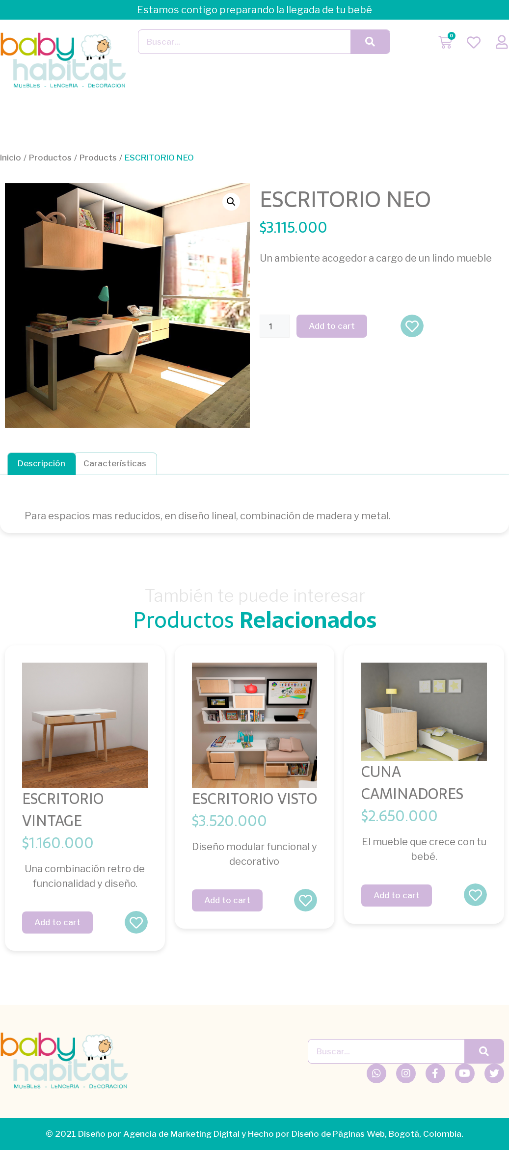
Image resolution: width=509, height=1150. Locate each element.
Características (114, 463)
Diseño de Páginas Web (338, 1134)
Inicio (10, 157)
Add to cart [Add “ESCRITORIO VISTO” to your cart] (227, 900)
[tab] (41, 464)
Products (98, 157)
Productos (50, 157)
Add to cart (332, 326)
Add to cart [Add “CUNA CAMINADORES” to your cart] (397, 895)
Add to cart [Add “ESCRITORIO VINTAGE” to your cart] (57, 922)
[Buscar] (370, 41)
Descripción (41, 463)
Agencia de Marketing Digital (181, 1134)
